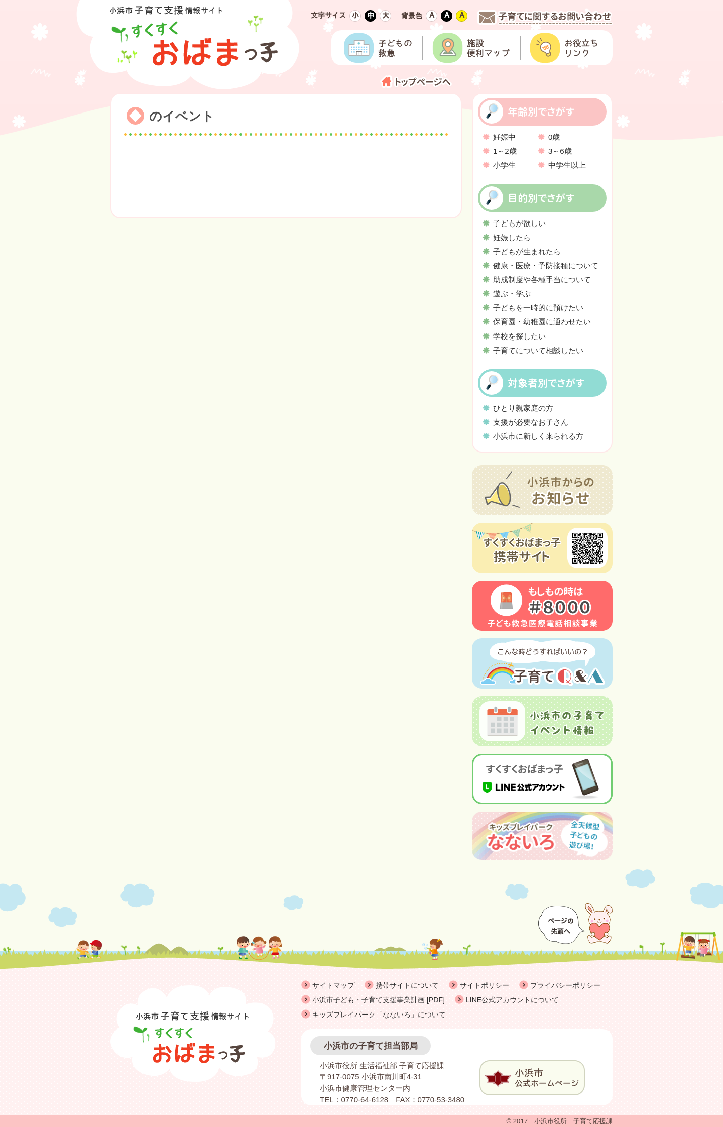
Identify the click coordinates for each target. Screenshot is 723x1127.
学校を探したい (519, 336)
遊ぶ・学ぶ (512, 293)
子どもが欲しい (519, 223)
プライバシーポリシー (565, 985)
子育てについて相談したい (538, 350)
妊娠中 (504, 137)
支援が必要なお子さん (530, 422)
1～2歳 (505, 151)
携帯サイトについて (407, 985)
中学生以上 (567, 165)
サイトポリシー (484, 985)
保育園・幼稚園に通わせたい (542, 321)
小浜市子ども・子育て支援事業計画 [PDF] (378, 1000)
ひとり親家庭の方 (523, 408)
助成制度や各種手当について (542, 279)
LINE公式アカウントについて (512, 1000)
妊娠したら (512, 237)
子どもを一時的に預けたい (538, 307)
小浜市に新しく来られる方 (538, 436)
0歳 (554, 137)
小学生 (504, 165)
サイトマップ (333, 985)
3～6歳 (560, 151)
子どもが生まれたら (527, 251)
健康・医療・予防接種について (545, 265)
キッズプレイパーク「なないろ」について (379, 1014)
